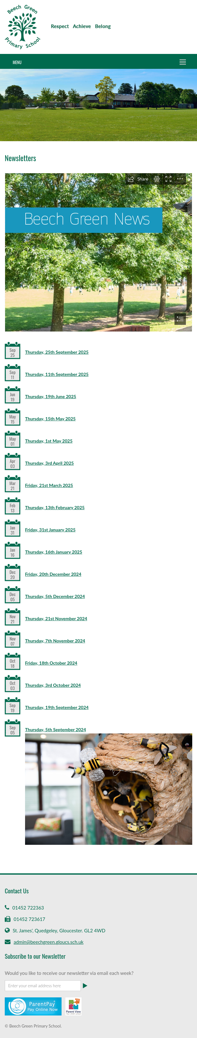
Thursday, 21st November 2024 (56, 618)
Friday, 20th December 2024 (53, 574)
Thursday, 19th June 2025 (50, 396)
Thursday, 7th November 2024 (55, 640)
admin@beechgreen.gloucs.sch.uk (48, 942)
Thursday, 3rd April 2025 (49, 463)
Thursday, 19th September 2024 (57, 707)
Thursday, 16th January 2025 (53, 552)
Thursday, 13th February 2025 (55, 507)
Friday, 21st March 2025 (49, 485)
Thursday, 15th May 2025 (50, 418)
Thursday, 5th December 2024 (55, 596)
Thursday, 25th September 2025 (57, 352)
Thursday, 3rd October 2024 (53, 685)
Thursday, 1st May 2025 (49, 440)
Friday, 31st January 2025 (50, 529)
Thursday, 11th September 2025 (57, 374)
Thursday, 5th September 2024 (55, 729)
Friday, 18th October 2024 (51, 663)
